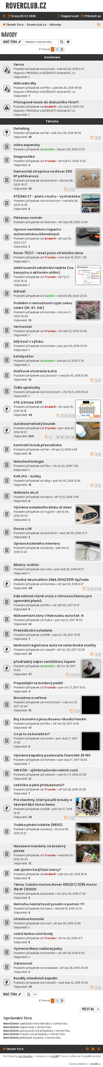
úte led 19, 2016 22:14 (68, 908)
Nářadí (19, 291)
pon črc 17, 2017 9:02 (71, 687)
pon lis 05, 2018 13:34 (66, 481)
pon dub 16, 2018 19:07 (69, 569)
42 (62, 437)
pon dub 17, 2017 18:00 (72, 760)
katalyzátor (24, 356)
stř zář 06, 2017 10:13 (66, 605)
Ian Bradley (26, 1056)
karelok (49, 894)
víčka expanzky (27, 145)
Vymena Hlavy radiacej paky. (38, 948)
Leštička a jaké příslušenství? (39, 785)
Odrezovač (23, 963)
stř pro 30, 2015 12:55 (67, 923)
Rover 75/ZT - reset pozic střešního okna (48, 253)
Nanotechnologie (29, 461)
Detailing (21, 128)
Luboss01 (50, 375)
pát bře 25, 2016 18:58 (67, 88)
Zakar (48, 908)
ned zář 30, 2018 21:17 (73, 533)
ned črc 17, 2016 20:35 (71, 774)
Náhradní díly (25, 83)
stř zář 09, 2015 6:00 (71, 953)
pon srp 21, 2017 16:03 (68, 620)
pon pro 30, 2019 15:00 (72, 346)
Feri (46, 133)
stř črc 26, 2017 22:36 (71, 650)
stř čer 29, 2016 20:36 (72, 789)
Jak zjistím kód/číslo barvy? (37, 869)
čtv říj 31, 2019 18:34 (75, 392)
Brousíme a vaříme (30, 698)
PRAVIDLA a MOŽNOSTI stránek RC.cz (51, 73)
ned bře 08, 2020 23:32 (72, 296)
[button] (62, 49)
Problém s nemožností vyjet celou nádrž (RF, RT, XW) (43, 305)
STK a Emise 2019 (28, 402)
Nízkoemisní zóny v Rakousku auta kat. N (49, 615)
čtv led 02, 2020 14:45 (72, 331)
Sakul (48, 620)
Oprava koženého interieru (37, 543)
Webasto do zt (26, 492)
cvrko (48, 569)
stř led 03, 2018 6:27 (71, 584)
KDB (47, 635)
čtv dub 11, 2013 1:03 (71, 107)
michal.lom (52, 201)
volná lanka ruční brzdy (33, 934)
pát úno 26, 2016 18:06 (66, 133)
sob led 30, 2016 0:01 (70, 69)
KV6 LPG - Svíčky (27, 476)
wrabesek (50, 968)
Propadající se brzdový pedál (38, 683)
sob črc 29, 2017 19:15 (66, 635)
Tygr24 (49, 512)
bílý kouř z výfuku (28, 341)
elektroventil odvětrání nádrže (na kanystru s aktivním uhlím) (43, 270)
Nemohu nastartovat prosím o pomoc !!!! (49, 904)
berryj (48, 829)
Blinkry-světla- (27, 565)
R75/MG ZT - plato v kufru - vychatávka (47, 196)
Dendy (48, 548)
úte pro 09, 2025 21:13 (70, 149)
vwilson (49, 774)
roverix (48, 738)
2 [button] (57, 49)
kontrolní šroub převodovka (38, 445)
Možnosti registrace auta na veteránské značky (55, 645)
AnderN (50, 107)
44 (72, 437)
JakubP (49, 650)
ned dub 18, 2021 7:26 (72, 257)
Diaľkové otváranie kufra (35, 371)
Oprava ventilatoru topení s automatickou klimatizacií (37, 231)
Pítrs (47, 88)
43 (67, 437)
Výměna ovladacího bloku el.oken (43, 507)
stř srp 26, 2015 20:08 (74, 968)
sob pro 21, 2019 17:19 (70, 361)
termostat (23, 326)
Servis (19, 64)
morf (47, 923)
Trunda (50, 161)
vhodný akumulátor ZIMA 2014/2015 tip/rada (51, 579)
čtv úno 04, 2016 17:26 (71, 894)
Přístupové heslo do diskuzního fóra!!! (46, 102)
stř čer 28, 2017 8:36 (66, 723)
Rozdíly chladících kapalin (35, 978)
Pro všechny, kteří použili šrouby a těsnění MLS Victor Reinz (43, 802)
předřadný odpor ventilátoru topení (44, 661)
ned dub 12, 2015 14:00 (73, 983)
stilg (47, 481)
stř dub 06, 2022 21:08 (73, 222)
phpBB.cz (95, 1064)
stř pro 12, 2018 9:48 (64, 449)
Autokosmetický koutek (34, 423)
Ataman (50, 222)
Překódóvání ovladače (33, 630)
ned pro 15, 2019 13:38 (73, 375)
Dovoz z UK (23, 528)
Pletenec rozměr (28, 217)
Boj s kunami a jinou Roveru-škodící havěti (50, 719)
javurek (49, 69)
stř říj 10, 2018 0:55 (67, 497)
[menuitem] (21, 16)
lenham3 (50, 180)
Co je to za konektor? (32, 734)
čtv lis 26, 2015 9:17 (70, 938)
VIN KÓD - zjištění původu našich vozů (46, 770)
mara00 (50, 983)
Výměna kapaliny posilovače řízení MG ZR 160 (52, 755)
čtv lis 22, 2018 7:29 (65, 466)
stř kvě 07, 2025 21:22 (72, 161)
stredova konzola (29, 919)
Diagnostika (24, 156)
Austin (49, 149)
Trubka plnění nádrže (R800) (38, 825)
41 (58, 437)
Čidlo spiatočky (27, 387)
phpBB (55, 1056)
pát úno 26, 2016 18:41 (72, 874)
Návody (9, 34)
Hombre (49, 312)
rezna (48, 497)
